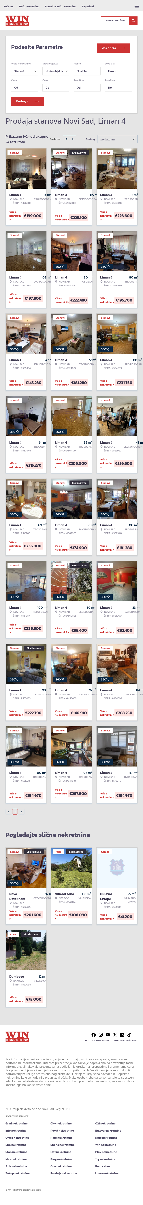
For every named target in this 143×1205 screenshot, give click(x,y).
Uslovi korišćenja (126, 1038)
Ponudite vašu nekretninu (60, 6)
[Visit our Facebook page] (93, 1032)
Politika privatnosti (98, 1038)
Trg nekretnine (105, 1157)
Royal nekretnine (62, 1128)
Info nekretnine (16, 1128)
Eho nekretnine (16, 1142)
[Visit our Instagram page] (101, 1032)
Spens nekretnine (62, 1142)
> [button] (21, 809)
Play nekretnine (106, 1149)
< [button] (8, 809)
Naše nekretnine (29, 6)
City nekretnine (61, 1121)
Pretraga (27, 98)
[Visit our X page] (115, 1032)
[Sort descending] (72, 137)
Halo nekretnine (61, 1135)
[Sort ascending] (66, 137)
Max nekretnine (16, 1157)
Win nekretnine (105, 1142)
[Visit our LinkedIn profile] (122, 1032)
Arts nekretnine (16, 1164)
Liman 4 (113, 69)
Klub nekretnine (106, 1135)
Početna (8, 6)
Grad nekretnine (16, 1121)
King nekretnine (61, 1157)
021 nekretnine (105, 1121)
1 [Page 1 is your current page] (15, 809)
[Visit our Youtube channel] (108, 1032)
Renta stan (102, 1164)
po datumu (107, 137)
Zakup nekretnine (17, 1171)
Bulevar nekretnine (108, 1128)
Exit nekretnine (60, 1149)
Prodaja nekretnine (63, 1171)
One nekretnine (61, 1164)
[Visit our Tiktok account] (129, 1032)
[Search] (133, 20)
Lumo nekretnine (106, 1171)
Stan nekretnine (16, 1149)
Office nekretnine (17, 1135)
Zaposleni (88, 6)
